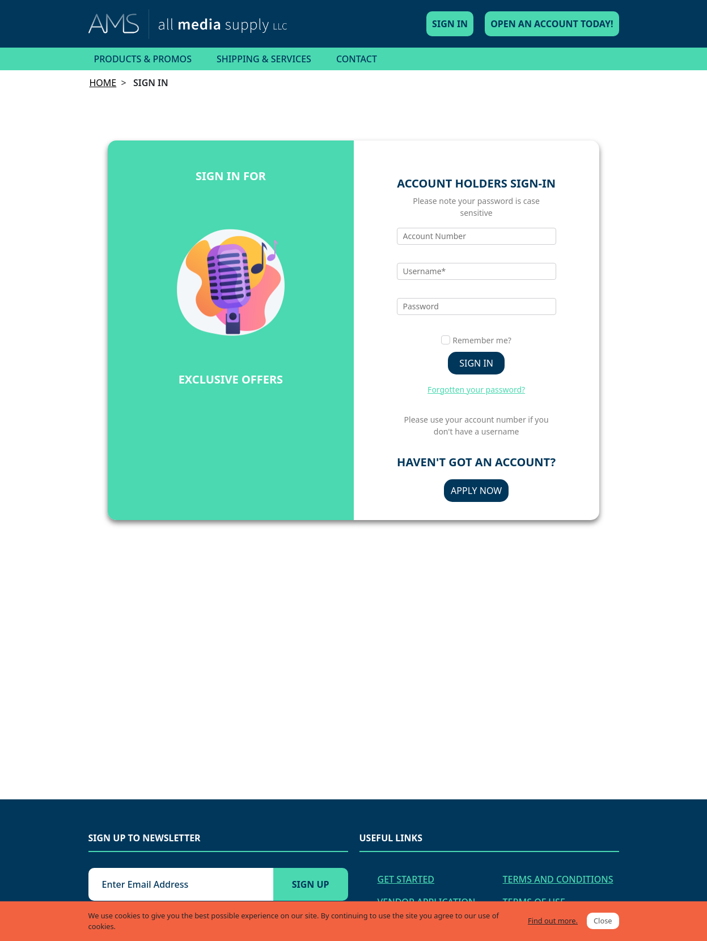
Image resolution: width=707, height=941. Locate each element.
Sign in (476, 363)
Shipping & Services (264, 59)
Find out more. (553, 921)
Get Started (406, 879)
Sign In (450, 24)
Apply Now (476, 490)
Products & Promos (143, 59)
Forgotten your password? (476, 389)
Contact (356, 59)
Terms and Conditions (558, 879)
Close (603, 921)
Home (103, 82)
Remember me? (481, 340)
